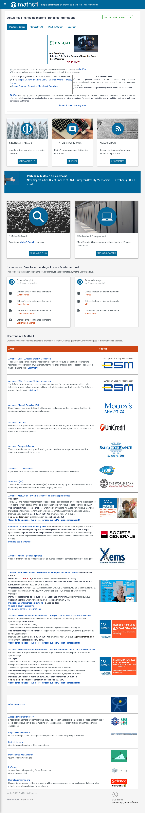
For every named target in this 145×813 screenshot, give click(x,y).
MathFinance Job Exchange (22, 761)
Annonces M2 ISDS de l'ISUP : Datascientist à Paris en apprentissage (41, 492)
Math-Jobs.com (17, 748)
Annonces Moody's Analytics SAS (25, 402)
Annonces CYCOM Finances (23, 465)
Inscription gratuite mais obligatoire (27, 606)
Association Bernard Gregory (23, 723)
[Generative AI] (39, 27)
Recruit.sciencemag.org (21, 786)
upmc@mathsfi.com (20, 643)
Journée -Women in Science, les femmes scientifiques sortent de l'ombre (45, 575)
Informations (37, 612)
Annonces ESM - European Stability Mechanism (31, 357)
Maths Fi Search (29, 241)
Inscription (116, 160)
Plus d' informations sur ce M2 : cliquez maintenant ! (57, 523)
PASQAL (85, 69)
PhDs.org (14, 773)
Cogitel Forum (28, 805)
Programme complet (19, 612)
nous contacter (105, 251)
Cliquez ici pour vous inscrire (23, 609)
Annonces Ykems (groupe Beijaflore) (27, 558)
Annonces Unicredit (19, 419)
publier (72, 160)
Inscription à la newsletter (116, 17)
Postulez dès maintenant (21, 544)
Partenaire (35, 175)
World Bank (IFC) (17, 478)
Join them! (36, 366)
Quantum (74, 27)
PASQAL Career (57, 27)
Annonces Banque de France (23, 443)
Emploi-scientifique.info (21, 738)
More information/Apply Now (72, 105)
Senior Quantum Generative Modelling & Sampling (37, 86)
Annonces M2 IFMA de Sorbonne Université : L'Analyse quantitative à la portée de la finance (51, 618)
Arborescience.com (19, 710)
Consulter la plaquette (21, 523)
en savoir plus (28, 160)
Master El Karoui (19, 27)
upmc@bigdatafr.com (20, 520)
